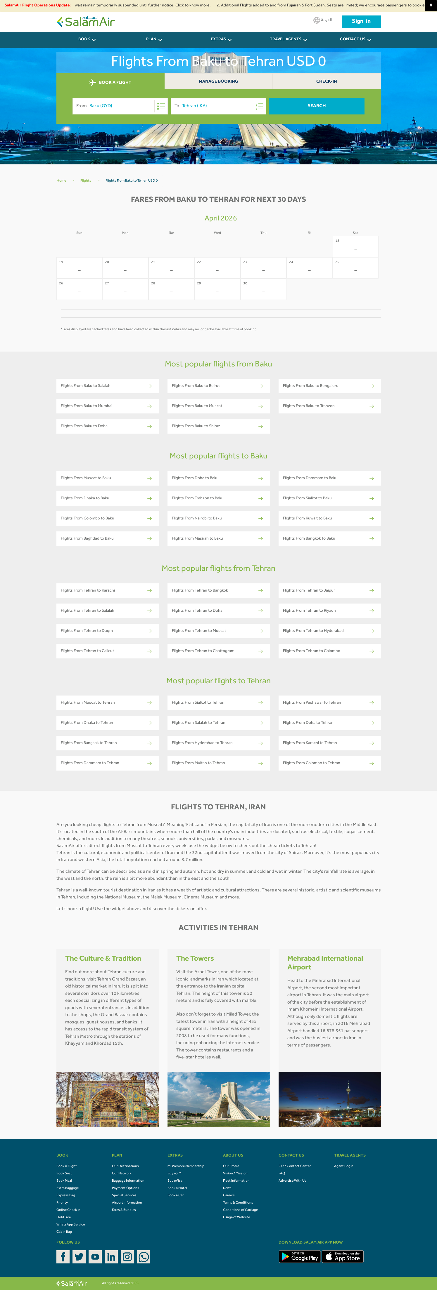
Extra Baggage (67, 1188)
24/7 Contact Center (295, 1166)
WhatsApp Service (70, 1225)
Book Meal (64, 1181)
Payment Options (125, 1188)
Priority (62, 1203)
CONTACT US (352, 40)
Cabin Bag (64, 1232)
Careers (229, 1195)
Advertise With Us (292, 1181)
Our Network (122, 1174)
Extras (218, 40)
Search (317, 106)
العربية (322, 20)
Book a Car (175, 1195)
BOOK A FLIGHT (110, 82)
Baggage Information (128, 1181)
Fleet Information (236, 1181)
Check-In (326, 82)
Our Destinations (125, 1166)
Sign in (361, 22)
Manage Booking (218, 82)
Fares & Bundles (124, 1210)
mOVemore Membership (185, 1166)
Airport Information (127, 1203)
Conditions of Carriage (240, 1210)
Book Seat (64, 1174)
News (227, 1188)
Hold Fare (63, 1217)
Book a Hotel (177, 1188)
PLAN (151, 40)
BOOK (84, 40)
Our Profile (231, 1166)
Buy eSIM (174, 1174)
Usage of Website (236, 1217)
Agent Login (343, 1166)
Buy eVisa (174, 1181)
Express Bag (65, 1195)
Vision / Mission (235, 1174)
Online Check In (68, 1210)
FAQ (282, 1174)
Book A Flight (66, 1166)
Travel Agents (285, 40)
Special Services (124, 1195)
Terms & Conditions (238, 1203)
